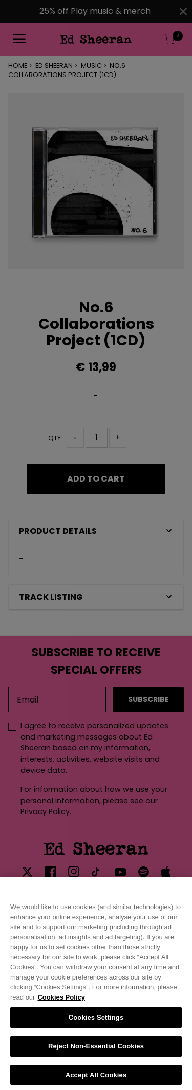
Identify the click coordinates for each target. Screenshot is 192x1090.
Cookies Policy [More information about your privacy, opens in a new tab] (60, 1003)
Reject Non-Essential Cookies (96, 1052)
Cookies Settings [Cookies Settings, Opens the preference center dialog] (96, 1023)
